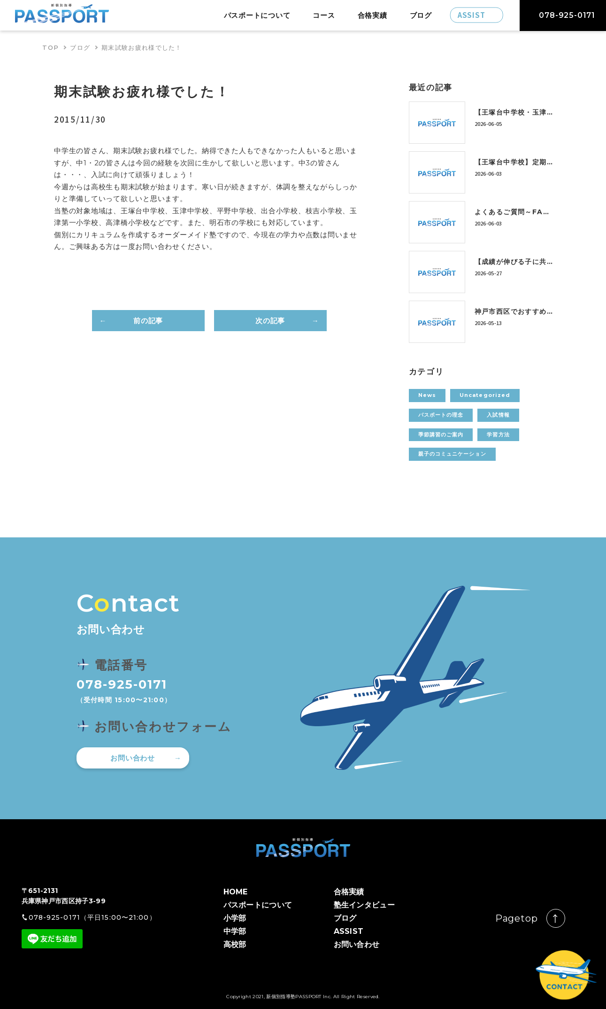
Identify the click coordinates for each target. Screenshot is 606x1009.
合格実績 (372, 15)
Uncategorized (485, 395)
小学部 (234, 918)
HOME (235, 891)
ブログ (421, 15)
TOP (50, 47)
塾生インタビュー (364, 904)
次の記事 (270, 320)
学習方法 (498, 434)
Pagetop (516, 918)
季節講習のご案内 (441, 434)
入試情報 (498, 414)
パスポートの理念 (441, 414)
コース (324, 15)
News (427, 395)
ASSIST (349, 931)
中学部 (234, 931)
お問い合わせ (132, 757)
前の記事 (148, 320)
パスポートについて (257, 15)
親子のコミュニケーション (452, 453)
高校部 (234, 944)
